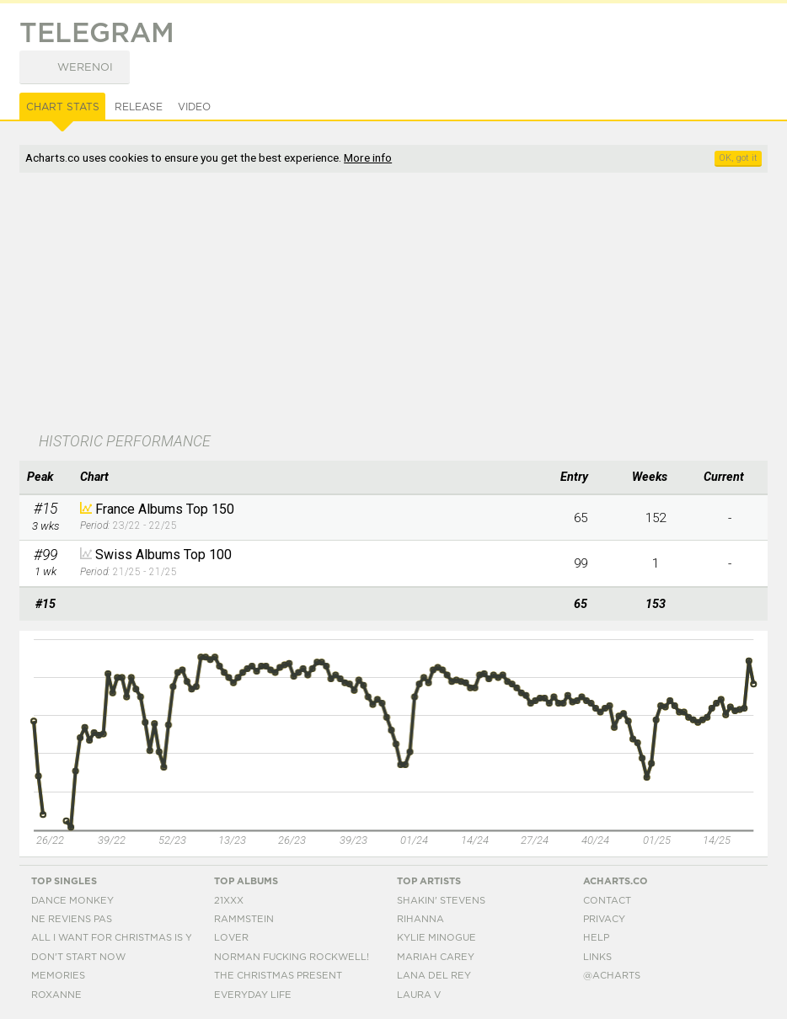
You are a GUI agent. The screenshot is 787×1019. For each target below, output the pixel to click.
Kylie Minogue (436, 937)
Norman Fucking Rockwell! (291, 957)
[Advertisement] (303, 304)
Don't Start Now (78, 957)
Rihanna (420, 919)
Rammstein (244, 919)
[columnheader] (45, 477)
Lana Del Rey (434, 975)
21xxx (229, 900)
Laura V (419, 995)
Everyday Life (253, 995)
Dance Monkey (72, 900)
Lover (231, 937)
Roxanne (56, 995)
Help (596, 937)
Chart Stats (62, 107)
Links (597, 957)
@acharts (611, 975)
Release (139, 107)
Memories (58, 975)
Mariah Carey (435, 957)
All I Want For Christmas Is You (118, 937)
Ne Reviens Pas (71, 919)
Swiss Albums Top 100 (163, 555)
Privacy (604, 919)
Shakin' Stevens (441, 900)
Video (194, 107)
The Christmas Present (278, 975)
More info (368, 157)
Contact (607, 900)
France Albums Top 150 (164, 509)
